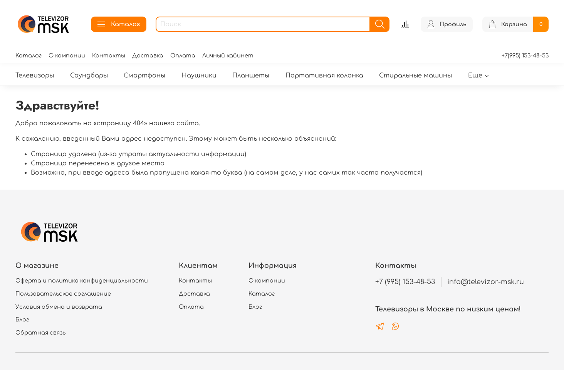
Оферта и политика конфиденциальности (81, 281)
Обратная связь (40, 333)
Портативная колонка (324, 75)
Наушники (199, 75)
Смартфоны (144, 75)
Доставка (147, 55)
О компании (67, 55)
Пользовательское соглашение (63, 294)
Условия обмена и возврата (58, 307)
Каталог (118, 24)
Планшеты (250, 75)
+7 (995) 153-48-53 (405, 282)
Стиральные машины (415, 75)
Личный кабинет (227, 55)
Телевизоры (34, 75)
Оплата (182, 55)
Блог (22, 319)
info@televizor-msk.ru (485, 282)
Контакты (108, 55)
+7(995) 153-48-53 (525, 55)
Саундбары (89, 75)
